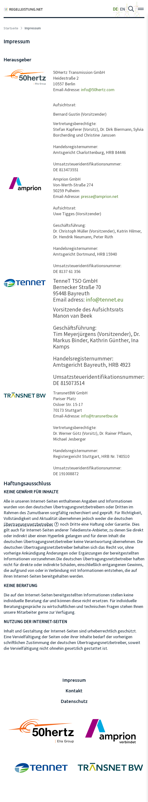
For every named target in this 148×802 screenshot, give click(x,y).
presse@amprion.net (99, 196)
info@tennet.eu (104, 299)
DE (115, 9)
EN (122, 9)
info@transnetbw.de (99, 416)
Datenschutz (74, 701)
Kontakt (74, 691)
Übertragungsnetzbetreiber (28, 524)
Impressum (74, 680)
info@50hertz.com (97, 89)
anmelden (10, 798)
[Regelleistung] (23, 9)
